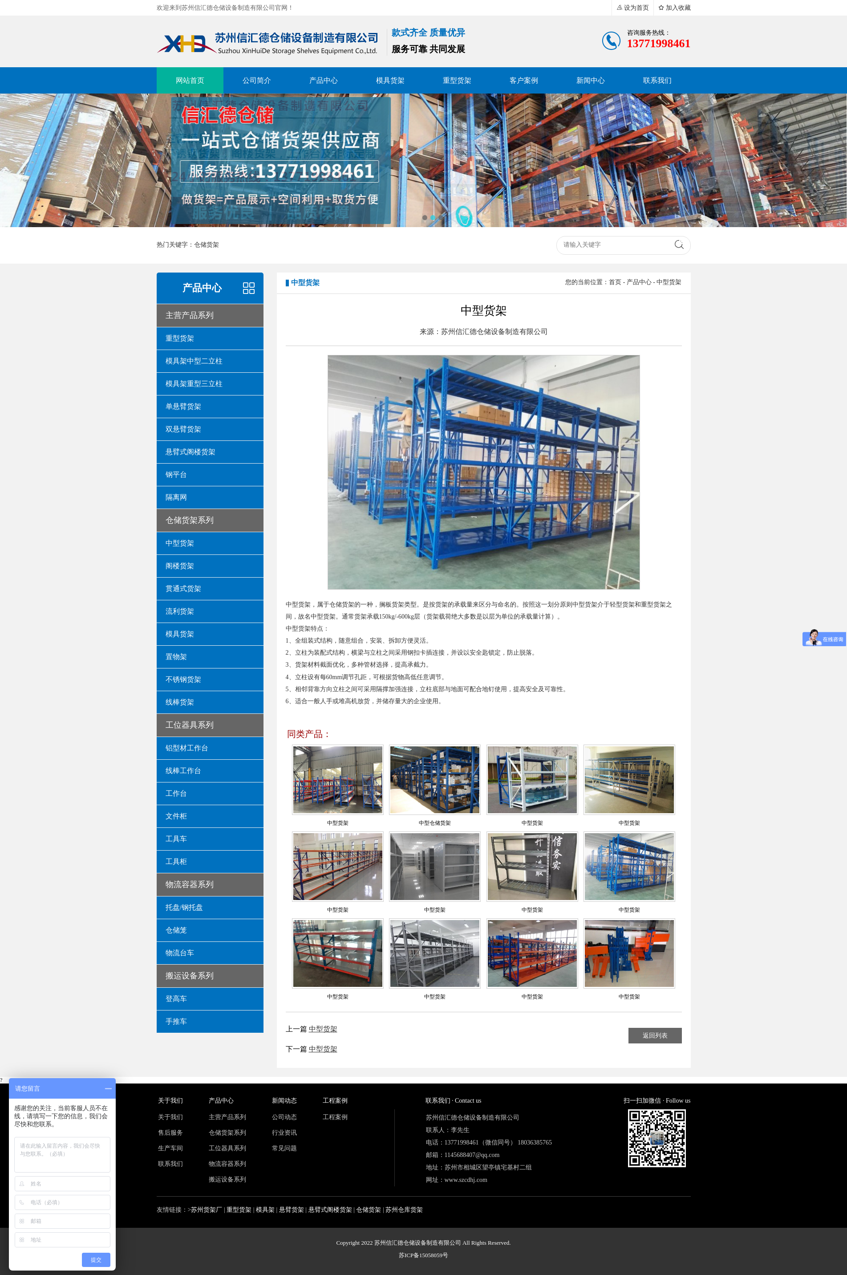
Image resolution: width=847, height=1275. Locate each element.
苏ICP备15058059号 (423, 1255)
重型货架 (239, 1209)
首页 (615, 282)
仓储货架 (206, 244)
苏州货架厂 (206, 1209)
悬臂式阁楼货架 (330, 1209)
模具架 (265, 1209)
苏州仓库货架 (404, 1209)
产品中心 (639, 282)
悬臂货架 (291, 1209)
